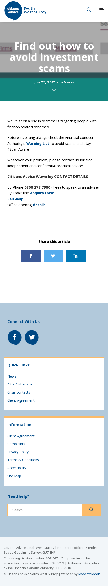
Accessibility (16, 468)
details (39, 204)
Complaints (16, 443)
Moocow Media (89, 574)
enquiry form (42, 193)
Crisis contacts (18, 392)
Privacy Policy (18, 451)
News (69, 82)
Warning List (37, 143)
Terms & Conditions (23, 460)
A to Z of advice (19, 384)
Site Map (14, 476)
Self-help (15, 198)
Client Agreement (21, 400)
